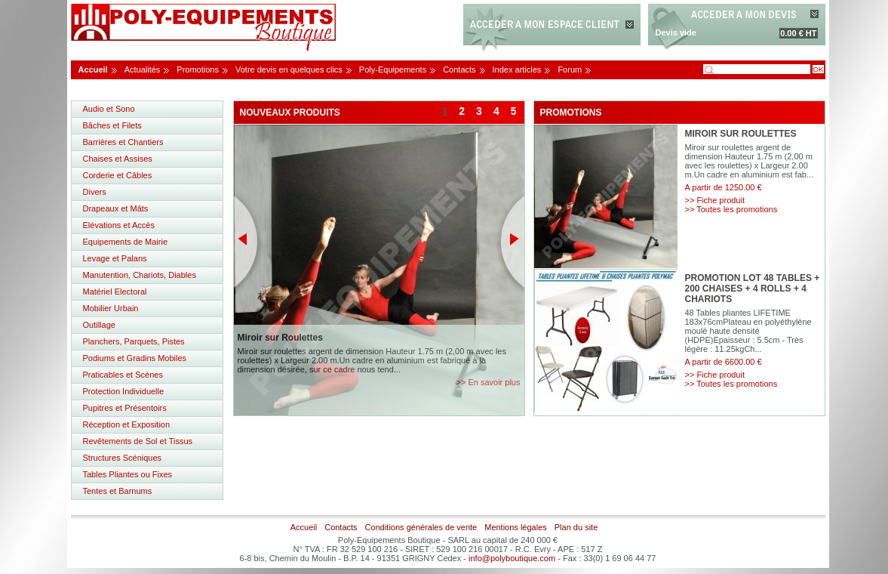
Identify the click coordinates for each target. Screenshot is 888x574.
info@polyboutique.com (512, 558)
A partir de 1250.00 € (723, 187)
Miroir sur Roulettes (280, 337)
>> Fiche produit (715, 200)
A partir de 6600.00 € (723, 361)
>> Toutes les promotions (731, 209)
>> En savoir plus (488, 382)
